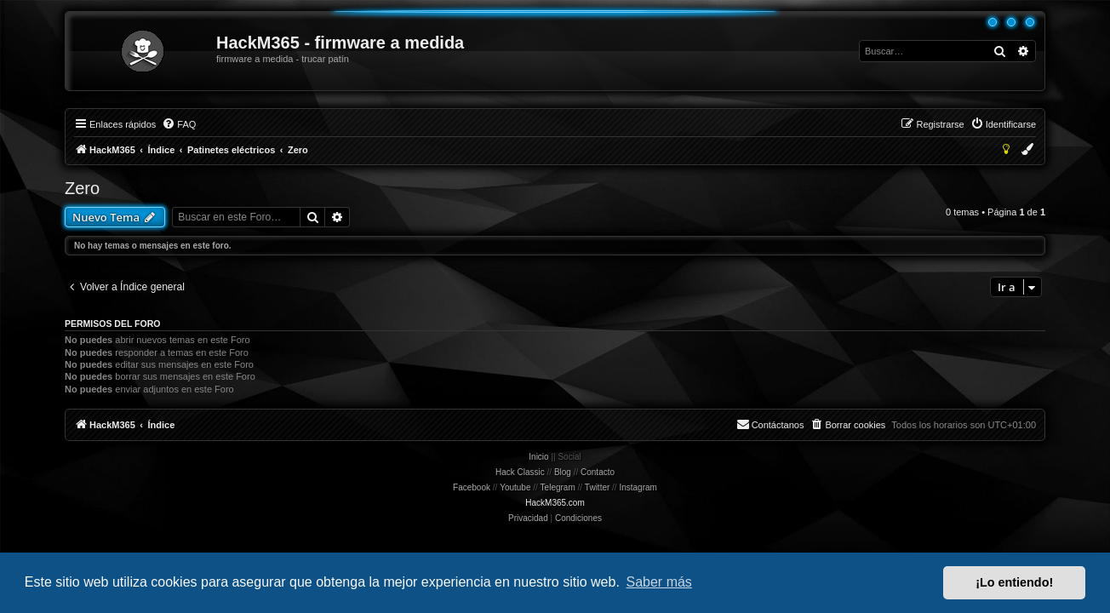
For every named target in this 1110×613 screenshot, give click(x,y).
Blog (562, 472)
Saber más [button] (659, 582)
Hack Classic (520, 472)
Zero (82, 188)
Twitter (597, 487)
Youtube (515, 487)
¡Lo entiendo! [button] (1014, 582)
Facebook (471, 487)
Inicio (538, 456)
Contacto (598, 472)
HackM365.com (554, 502)
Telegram (558, 487)
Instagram (637, 487)
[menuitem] (179, 124)
